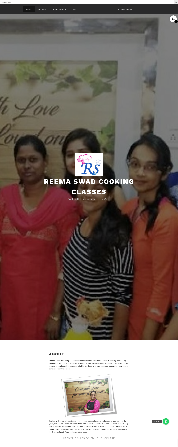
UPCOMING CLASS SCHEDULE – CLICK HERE (89, 438)
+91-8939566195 (124, 9)
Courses (42, 9)
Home (28, 9)
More (73, 9)
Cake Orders (59, 9)
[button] (166, 421)
